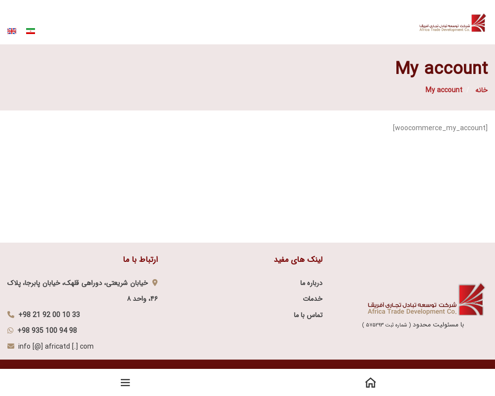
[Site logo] (454, 21)
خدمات (312, 298)
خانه (480, 90)
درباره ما (311, 283)
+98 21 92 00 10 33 (49, 315)
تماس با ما (308, 315)
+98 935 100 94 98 (47, 330)
